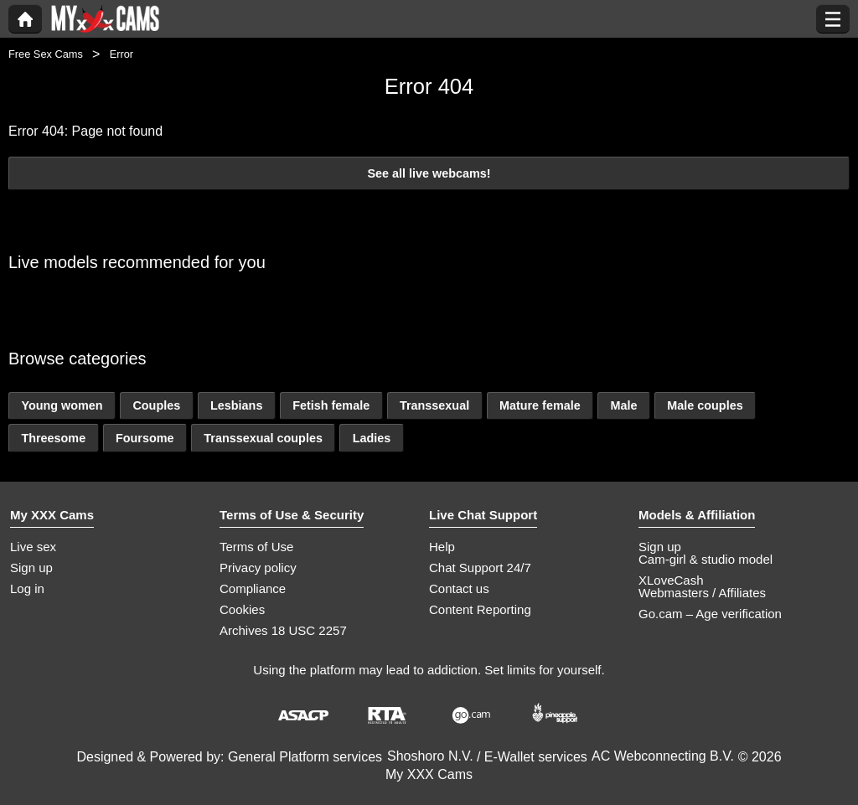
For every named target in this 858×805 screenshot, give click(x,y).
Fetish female (331, 405)
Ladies (372, 438)
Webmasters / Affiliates (702, 593)
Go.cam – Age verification (710, 613)
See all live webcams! (428, 173)
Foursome (145, 438)
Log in (27, 588)
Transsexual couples (263, 438)
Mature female (540, 405)
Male (623, 405)
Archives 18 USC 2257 (283, 630)
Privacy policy (258, 567)
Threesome (53, 438)
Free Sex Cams (45, 54)
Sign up (31, 567)
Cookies (242, 609)
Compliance (253, 588)
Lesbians (236, 405)
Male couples (704, 405)
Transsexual (434, 405)
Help (442, 546)
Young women (61, 405)
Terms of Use (256, 546)
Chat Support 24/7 (480, 567)
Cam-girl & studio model (705, 559)
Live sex (33, 546)
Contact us (459, 588)
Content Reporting (480, 609)
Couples (156, 405)
